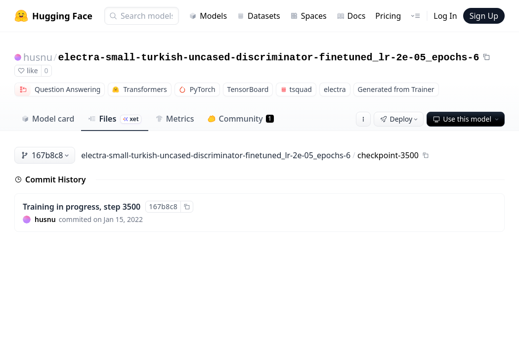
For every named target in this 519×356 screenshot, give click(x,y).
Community (240, 118)
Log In (445, 15)
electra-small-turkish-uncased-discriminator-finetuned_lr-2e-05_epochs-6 (268, 57)
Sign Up (484, 15)
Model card (47, 118)
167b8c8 (46, 155)
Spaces (308, 15)
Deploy (400, 119)
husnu (37, 57)
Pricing (388, 15)
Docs (351, 15)
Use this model (466, 119)
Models (208, 15)
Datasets (258, 15)
